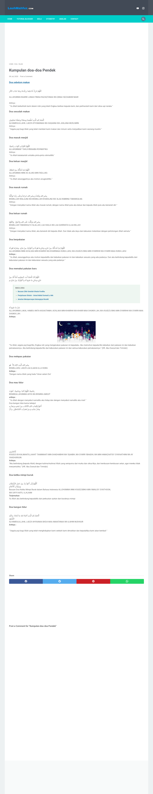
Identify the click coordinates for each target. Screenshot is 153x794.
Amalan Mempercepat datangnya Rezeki (33, 315)
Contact (76, 15)
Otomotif (52, 15)
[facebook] (20, 606)
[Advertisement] (54, 39)
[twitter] (43, 606)
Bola (41, 15)
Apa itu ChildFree (117, 209)
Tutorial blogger (26, 15)
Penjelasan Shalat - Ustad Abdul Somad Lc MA (35, 311)
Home (11, 15)
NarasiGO (126, 263)
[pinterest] (65, 606)
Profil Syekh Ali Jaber (119, 198)
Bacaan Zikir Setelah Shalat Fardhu (31, 307)
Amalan (64, 15)
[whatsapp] (88, 606)
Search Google (95, 785)
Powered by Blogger (79, 790)
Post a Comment (26, 74)
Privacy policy (74, 785)
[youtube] (135, 5)
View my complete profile (126, 270)
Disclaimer (63, 785)
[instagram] (141, 5)
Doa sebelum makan (19, 80)
